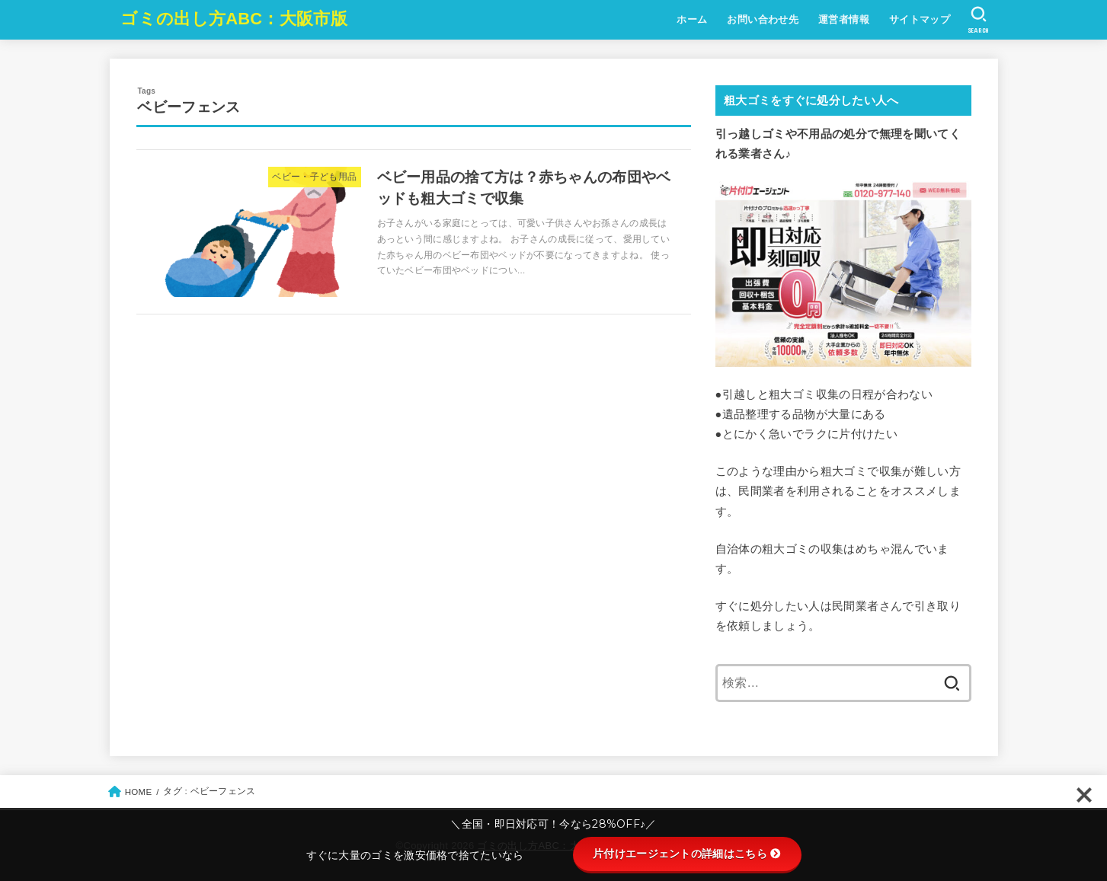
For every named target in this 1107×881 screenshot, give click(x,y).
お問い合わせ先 (762, 19)
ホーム (692, 19)
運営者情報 (843, 19)
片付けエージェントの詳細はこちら (687, 853)
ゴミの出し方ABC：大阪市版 (233, 18)
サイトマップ (919, 19)
